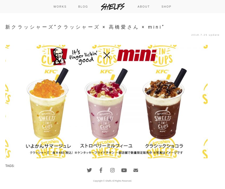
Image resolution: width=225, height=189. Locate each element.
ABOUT (144, 6)
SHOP (167, 6)
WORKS (60, 6)
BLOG (83, 6)
